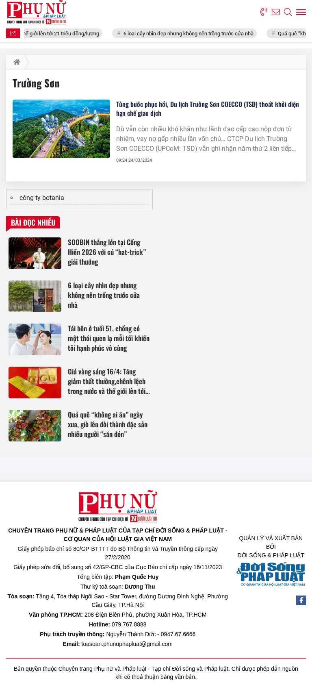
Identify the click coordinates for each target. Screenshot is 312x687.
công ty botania (42, 198)
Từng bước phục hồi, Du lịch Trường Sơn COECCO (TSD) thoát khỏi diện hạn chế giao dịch (207, 108)
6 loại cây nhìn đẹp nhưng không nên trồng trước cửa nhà (193, 33)
